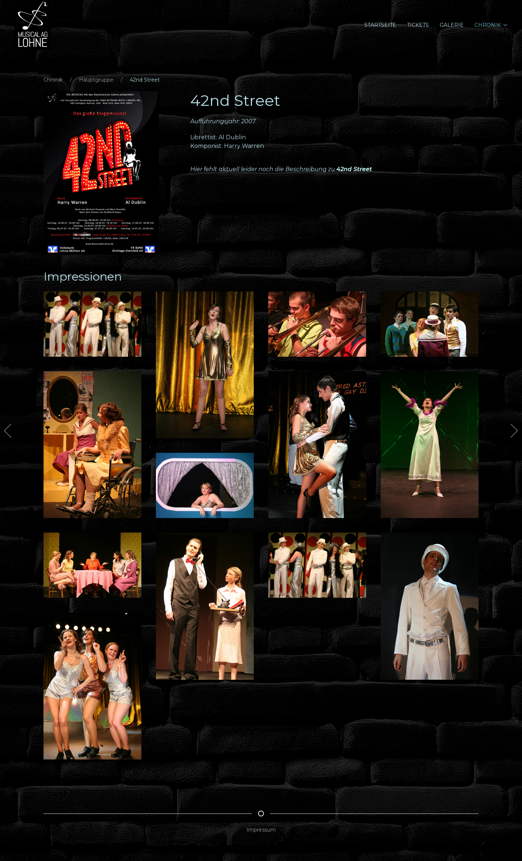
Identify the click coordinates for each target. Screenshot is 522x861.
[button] (101, 172)
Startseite (380, 25)
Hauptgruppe (96, 79)
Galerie (452, 25)
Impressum (261, 830)
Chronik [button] (491, 25)
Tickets (418, 25)
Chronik (53, 79)
